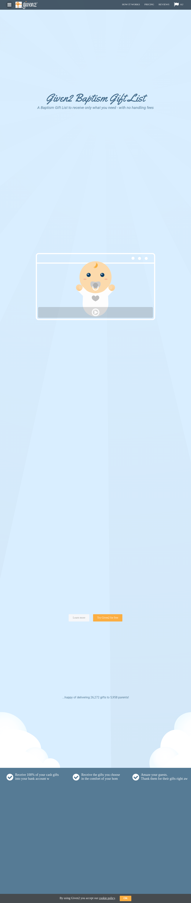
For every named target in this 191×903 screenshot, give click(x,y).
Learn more (79, 617)
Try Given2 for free (107, 617)
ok (125, 898)
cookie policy (107, 898)
